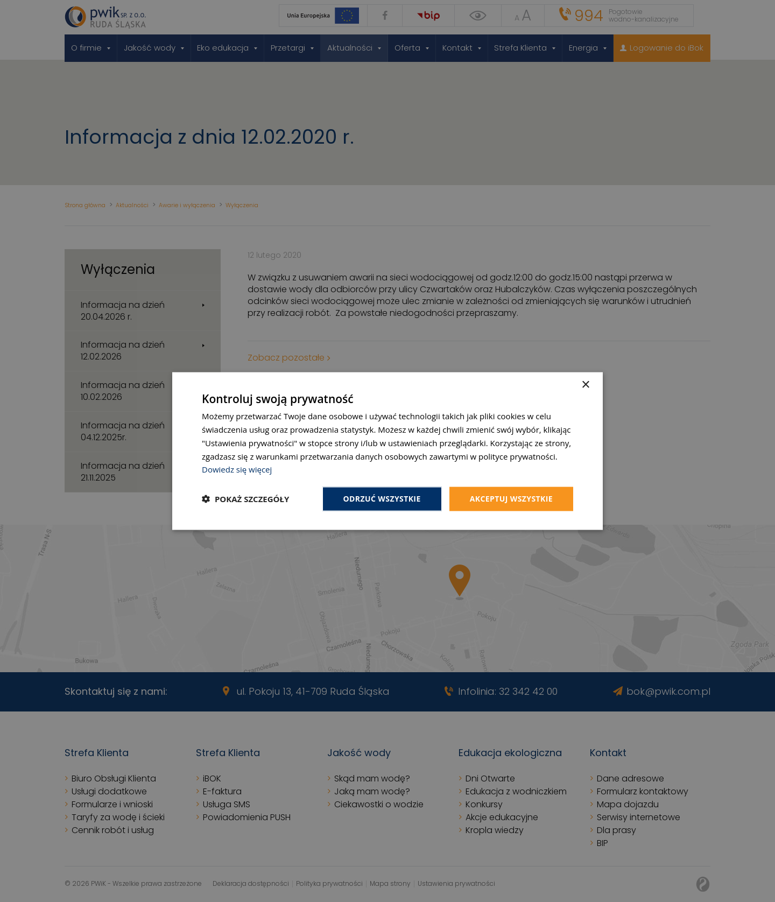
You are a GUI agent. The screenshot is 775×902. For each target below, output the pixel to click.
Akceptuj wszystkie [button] (511, 499)
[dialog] (387, 451)
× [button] (585, 385)
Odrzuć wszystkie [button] (382, 499)
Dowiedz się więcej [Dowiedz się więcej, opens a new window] (237, 469)
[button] (245, 499)
